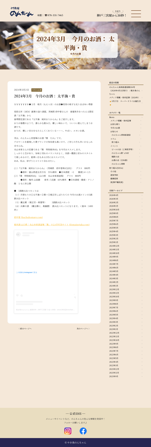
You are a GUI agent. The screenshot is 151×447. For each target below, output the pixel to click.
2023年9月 (113, 300)
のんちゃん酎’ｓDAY (120, 153)
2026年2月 (113, 202)
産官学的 (114, 175)
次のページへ (82, 328)
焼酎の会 (115, 156)
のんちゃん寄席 (118, 163)
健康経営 (114, 178)
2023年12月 (114, 289)
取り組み (115, 142)
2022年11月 (114, 336)
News (111, 117)
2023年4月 (113, 318)
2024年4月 (113, 274)
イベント (114, 146)
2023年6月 (113, 311)
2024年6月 (113, 267)
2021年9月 (113, 376)
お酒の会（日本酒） (120, 160)
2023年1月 (113, 329)
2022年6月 (113, 354)
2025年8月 (113, 217)
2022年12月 (114, 332)
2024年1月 (113, 285)
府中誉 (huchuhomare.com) (28, 217)
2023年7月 (113, 307)
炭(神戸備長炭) (116, 182)
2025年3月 (113, 235)
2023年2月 (113, 325)
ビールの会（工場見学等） (123, 149)
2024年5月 (113, 271)
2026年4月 (113, 195)
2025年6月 (113, 224)
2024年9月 (113, 256)
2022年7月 (113, 351)
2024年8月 (113, 260)
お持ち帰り (115, 124)
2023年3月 (113, 322)
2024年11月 (114, 249)
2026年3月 (113, 198)
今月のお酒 (115, 127)
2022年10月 (114, 340)
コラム (113, 138)
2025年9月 (113, 213)
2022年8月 (113, 347)
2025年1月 (113, 242)
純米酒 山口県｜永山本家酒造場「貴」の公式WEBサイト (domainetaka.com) (52, 224)
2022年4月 (113, 362)
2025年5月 (113, 227)
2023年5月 (113, 314)
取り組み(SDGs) (116, 168)
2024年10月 (114, 253)
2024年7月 (113, 264)
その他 (113, 171)
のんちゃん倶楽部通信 (121, 135)
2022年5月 (113, 358)
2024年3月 (113, 278)
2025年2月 (113, 238)
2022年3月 (113, 365)
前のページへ (25, 328)
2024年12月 (114, 246)
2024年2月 (113, 282)
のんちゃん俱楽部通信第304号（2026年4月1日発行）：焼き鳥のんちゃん (124, 90)
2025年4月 (113, 231)
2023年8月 (113, 304)
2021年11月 (114, 372)
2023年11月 (114, 293)
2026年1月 (113, 206)
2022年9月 (113, 343)
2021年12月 (114, 369)
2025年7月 (113, 220)
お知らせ (114, 131)
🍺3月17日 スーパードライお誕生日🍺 (125, 103)
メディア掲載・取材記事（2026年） (124, 97)
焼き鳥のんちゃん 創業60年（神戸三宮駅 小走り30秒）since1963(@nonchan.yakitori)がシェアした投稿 (54, 310)
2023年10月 (114, 296)
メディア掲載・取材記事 (120, 120)
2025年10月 (114, 209)
